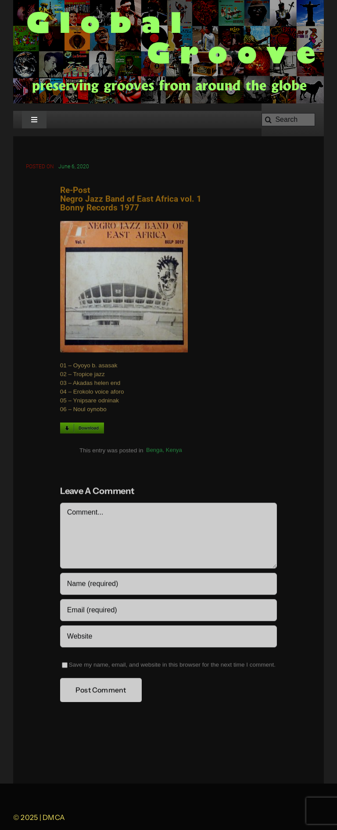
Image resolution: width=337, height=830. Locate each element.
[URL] (168, 637)
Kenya (174, 451)
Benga (154, 451)
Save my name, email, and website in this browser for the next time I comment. (172, 665)
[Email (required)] (168, 611)
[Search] (288, 119)
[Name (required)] (168, 585)
